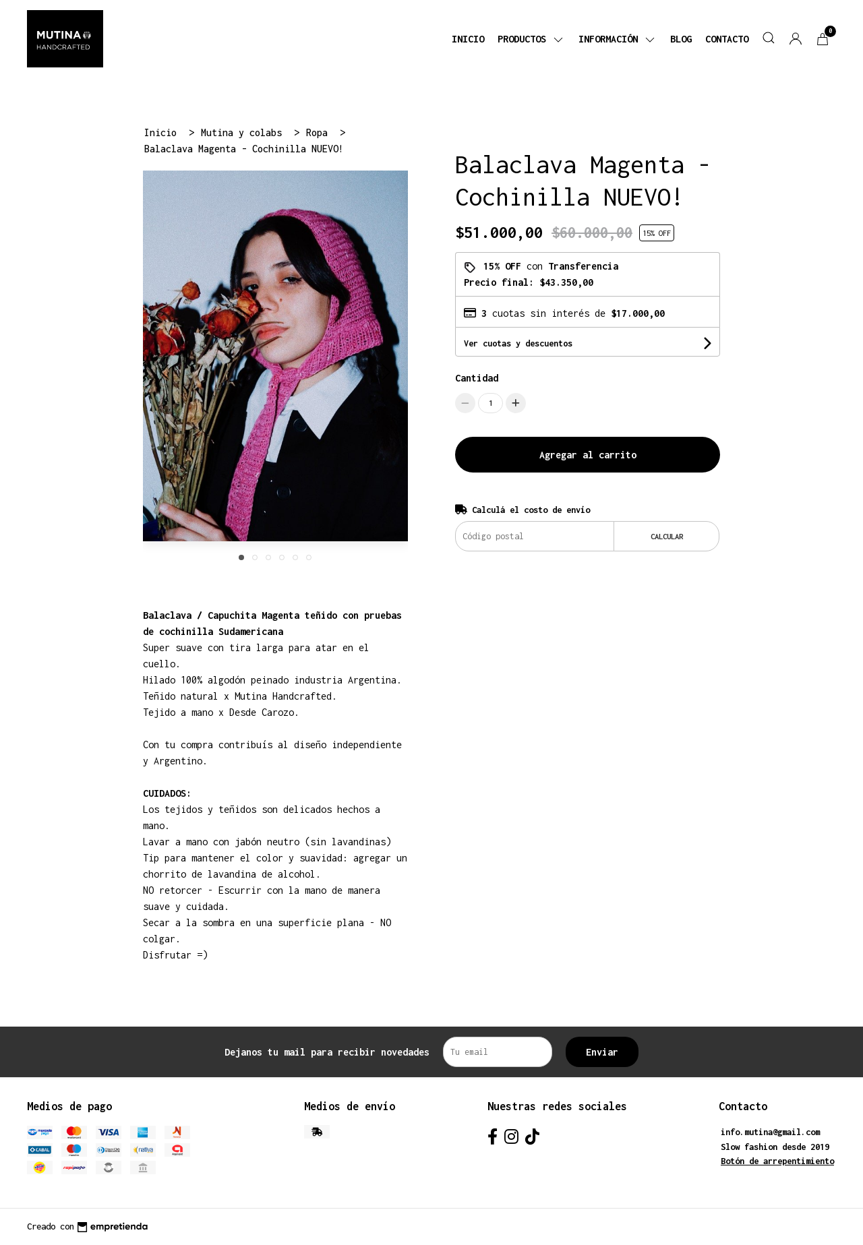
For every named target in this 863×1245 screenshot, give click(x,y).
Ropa (319, 132)
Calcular (667, 536)
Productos (531, 38)
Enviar (602, 1052)
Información (617, 38)
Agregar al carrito (587, 454)
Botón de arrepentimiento (777, 1161)
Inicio (468, 38)
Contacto (726, 38)
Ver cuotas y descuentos (518, 343)
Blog (681, 38)
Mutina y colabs (244, 132)
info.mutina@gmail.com (770, 1132)
